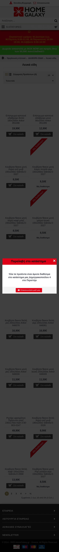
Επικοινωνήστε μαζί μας (29, 290)
